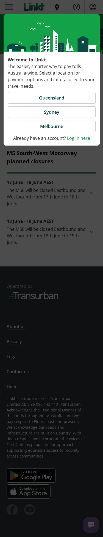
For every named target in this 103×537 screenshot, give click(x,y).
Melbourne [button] (51, 126)
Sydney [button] (51, 112)
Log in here (78, 138)
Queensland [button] (51, 98)
